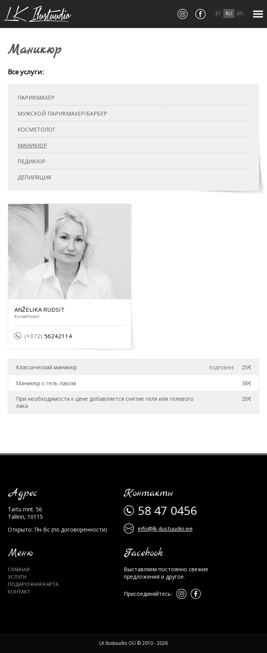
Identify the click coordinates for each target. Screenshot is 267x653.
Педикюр (32, 161)
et (218, 13)
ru (229, 13)
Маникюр (32, 145)
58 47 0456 (167, 510)
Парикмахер (36, 97)
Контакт (19, 591)
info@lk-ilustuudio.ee (165, 528)
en (240, 13)
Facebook (143, 553)
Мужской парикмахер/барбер (62, 113)
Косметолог (37, 129)
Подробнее (221, 367)
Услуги (17, 576)
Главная (19, 569)
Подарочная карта (33, 584)
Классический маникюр (46, 367)
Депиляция (34, 177)
